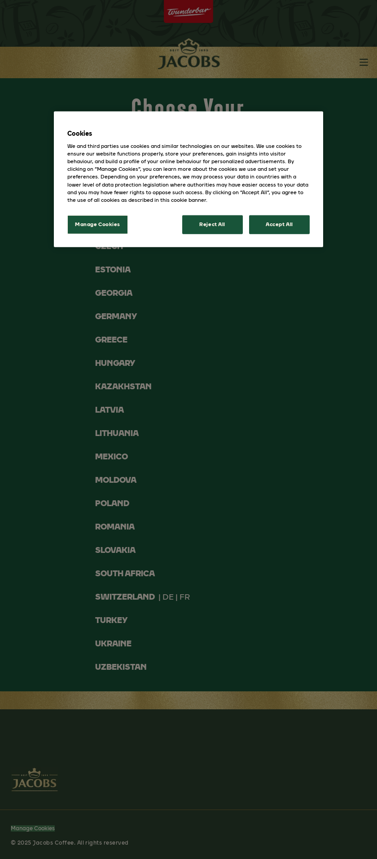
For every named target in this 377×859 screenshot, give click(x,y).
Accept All (279, 224)
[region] (188, 179)
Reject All (212, 224)
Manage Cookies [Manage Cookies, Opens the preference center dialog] (97, 224)
